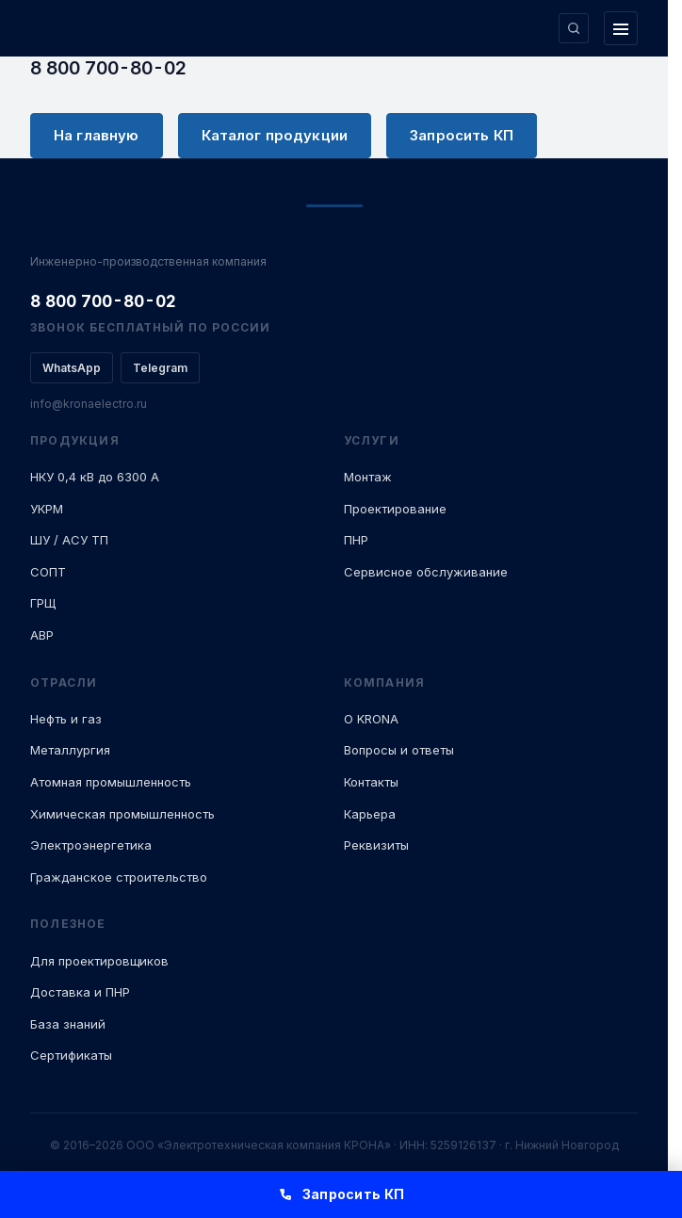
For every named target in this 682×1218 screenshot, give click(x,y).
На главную (96, 135)
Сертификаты (71, 1055)
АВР (42, 634)
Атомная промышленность (110, 781)
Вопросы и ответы (399, 749)
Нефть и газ (66, 718)
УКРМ (46, 508)
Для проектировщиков (99, 960)
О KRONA (371, 718)
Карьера (370, 813)
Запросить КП (461, 135)
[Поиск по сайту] (574, 28)
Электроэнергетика (91, 845)
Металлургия (70, 749)
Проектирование (395, 508)
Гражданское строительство (118, 877)
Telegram (160, 368)
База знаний (68, 1023)
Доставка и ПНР (80, 991)
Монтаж (368, 476)
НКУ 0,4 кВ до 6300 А (94, 476)
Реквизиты (376, 845)
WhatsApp (71, 368)
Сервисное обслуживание (426, 571)
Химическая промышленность (122, 813)
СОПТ (48, 571)
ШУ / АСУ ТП (69, 539)
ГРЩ (43, 602)
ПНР (356, 539)
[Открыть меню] (621, 28)
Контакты (371, 781)
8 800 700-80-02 (108, 68)
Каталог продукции (275, 135)
